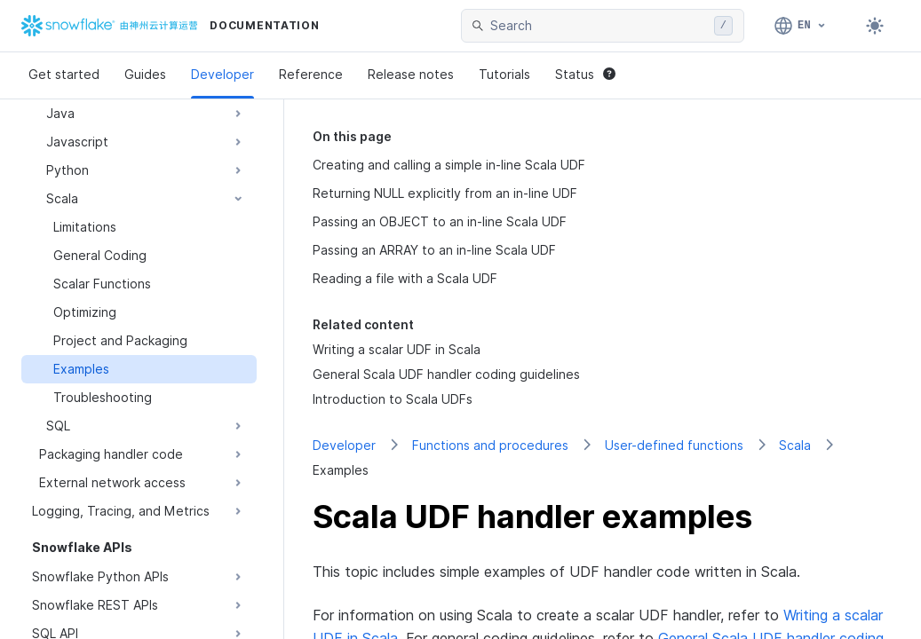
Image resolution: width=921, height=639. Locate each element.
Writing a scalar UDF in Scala (396, 349)
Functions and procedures (490, 445)
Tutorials (504, 74)
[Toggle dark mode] (875, 25)
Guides (145, 74)
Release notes (411, 74)
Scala (795, 445)
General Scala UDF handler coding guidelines (446, 374)
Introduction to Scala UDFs (392, 398)
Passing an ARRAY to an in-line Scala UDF (434, 249)
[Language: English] (801, 25)
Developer (222, 74)
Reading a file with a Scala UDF (405, 278)
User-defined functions (674, 445)
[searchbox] (598, 26)
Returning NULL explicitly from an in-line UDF (445, 193)
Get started (63, 74)
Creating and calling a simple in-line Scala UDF (449, 164)
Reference (311, 74)
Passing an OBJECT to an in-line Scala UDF (440, 221)
